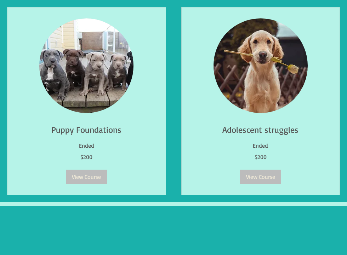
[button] (86, 177)
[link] (86, 130)
